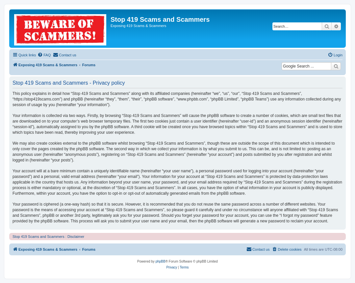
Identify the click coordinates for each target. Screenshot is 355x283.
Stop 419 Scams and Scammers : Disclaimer (48, 237)
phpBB (160, 261)
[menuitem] (44, 55)
